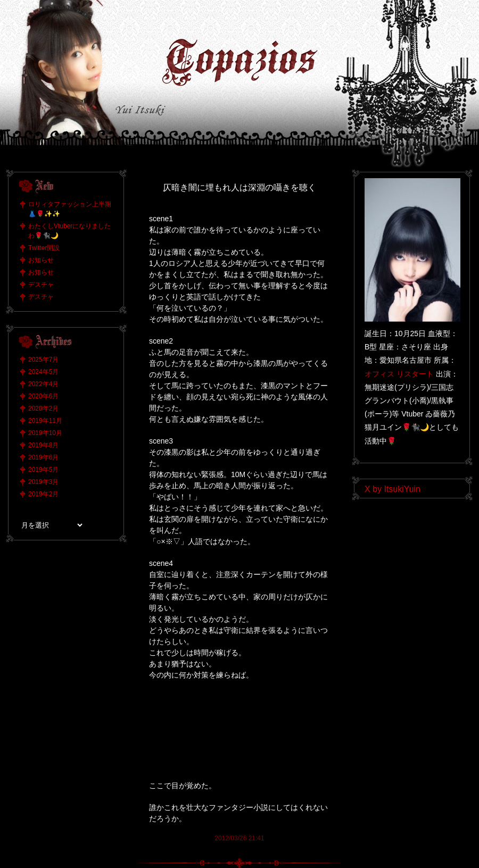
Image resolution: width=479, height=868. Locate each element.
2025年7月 (43, 359)
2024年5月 (43, 371)
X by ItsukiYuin (392, 489)
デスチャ (41, 284)
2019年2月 (43, 494)
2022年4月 (43, 384)
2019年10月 (45, 433)
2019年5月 (43, 469)
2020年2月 (43, 408)
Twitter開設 (44, 248)
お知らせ (41, 260)
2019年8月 (43, 445)
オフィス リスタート (399, 374)
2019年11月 (45, 420)
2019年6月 (43, 457)
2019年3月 (43, 482)
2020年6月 (43, 396)
